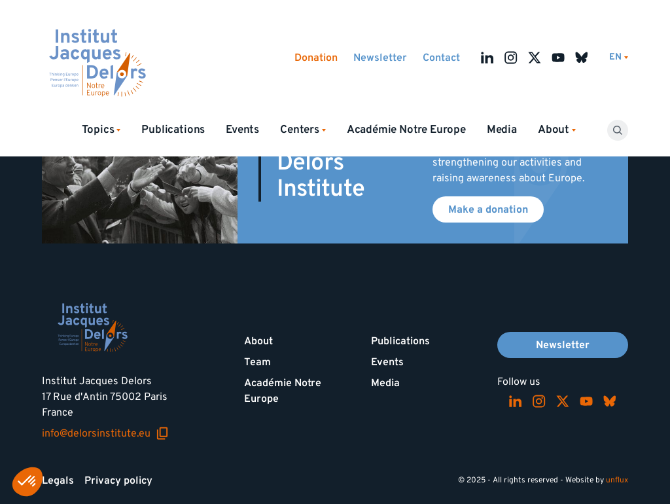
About (258, 341)
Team (257, 362)
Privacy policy (118, 480)
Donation (316, 57)
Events (242, 129)
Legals (58, 480)
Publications (173, 129)
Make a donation (488, 209)
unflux (617, 480)
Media (502, 129)
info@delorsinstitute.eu (105, 433)
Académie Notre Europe (406, 129)
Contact (441, 57)
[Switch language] (618, 57)
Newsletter (380, 57)
